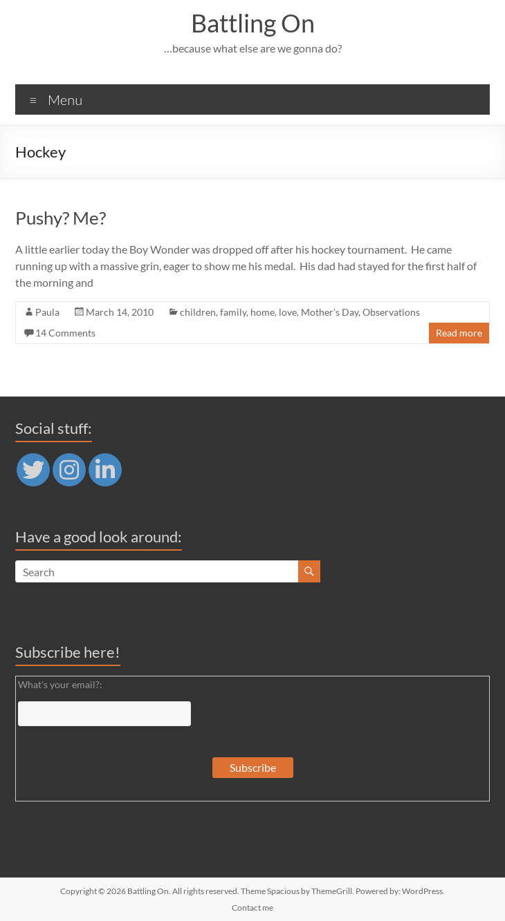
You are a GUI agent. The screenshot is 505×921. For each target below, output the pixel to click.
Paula (47, 312)
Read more (459, 333)
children (198, 312)
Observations (391, 312)
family (233, 312)
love (288, 312)
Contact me (252, 907)
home (262, 312)
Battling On (253, 23)
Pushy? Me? (60, 218)
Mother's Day (329, 312)
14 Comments (65, 333)
